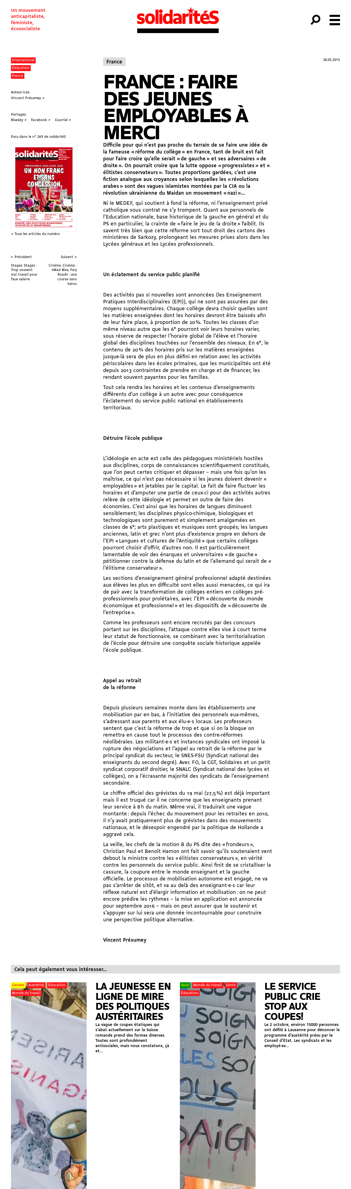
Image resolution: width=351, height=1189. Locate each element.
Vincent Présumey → (27, 98)
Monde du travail (26, 993)
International (23, 60)
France (17, 76)
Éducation (20, 68)
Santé (231, 985)
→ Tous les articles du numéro (35, 234)
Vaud (185, 985)
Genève (18, 985)
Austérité (36, 985)
